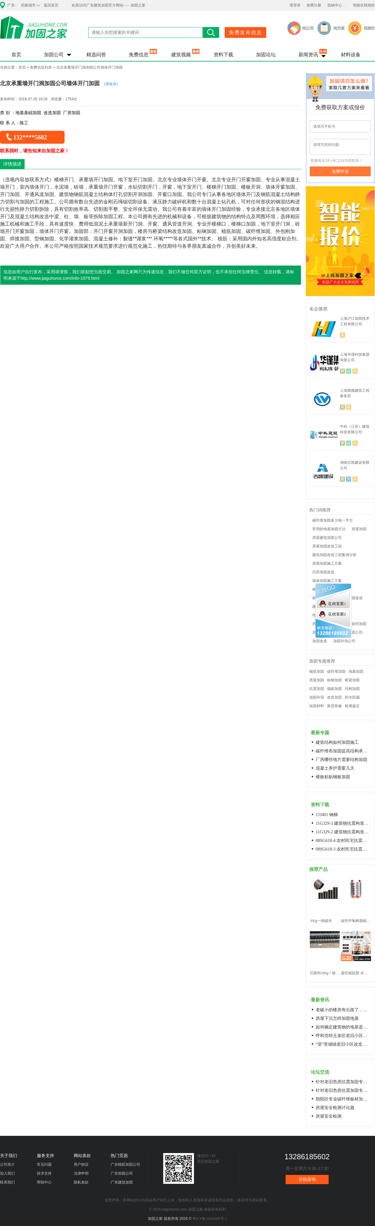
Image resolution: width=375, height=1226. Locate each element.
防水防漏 (352, 697)
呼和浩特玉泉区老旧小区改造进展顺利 (343, 1035)
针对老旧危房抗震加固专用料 (343, 1090)
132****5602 (30, 137)
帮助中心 (44, 1182)
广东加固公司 (122, 1173)
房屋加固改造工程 (327, 546)
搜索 (211, 32)
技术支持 (44, 1173)
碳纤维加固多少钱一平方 (332, 520)
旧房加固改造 (323, 572)
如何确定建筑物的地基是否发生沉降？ (343, 1027)
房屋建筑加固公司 (327, 537)
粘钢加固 (334, 680)
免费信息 (138, 54)
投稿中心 (334, 5)
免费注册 (313, 5)
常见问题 (44, 1164)
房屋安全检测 (328, 1116)
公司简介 (7, 1164)
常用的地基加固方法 (328, 529)
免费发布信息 (245, 32)
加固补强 (316, 697)
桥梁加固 (352, 680)
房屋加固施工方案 (327, 563)
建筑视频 (181, 54)
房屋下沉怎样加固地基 (337, 1018)
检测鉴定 (352, 706)
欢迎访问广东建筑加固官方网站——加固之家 (108, 5)
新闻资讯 (308, 54)
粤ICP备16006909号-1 (209, 1218)
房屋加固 (359, 529)
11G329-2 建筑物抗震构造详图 (343, 832)
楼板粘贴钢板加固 (333, 777)
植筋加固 (316, 671)
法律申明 (81, 1173)
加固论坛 (266, 54)
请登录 (295, 5)
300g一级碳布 (321, 921)
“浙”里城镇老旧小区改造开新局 (343, 1044)
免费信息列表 (41, 67)
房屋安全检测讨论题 (335, 1107)
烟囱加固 (334, 689)
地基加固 (356, 671)
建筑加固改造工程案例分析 (334, 555)
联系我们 (7, 1182)
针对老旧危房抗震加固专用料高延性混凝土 (343, 1082)
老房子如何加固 (353, 624)
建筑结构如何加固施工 (337, 742)
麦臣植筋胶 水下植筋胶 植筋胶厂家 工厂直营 (356, 973)
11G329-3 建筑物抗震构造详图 (343, 823)
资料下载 (223, 54)
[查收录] (111, 84)
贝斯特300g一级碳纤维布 (325, 973)
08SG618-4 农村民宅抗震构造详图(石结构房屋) (343, 840)
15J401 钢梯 (327, 814)
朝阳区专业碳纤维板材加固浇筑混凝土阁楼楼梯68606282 (343, 1099)
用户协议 (81, 1164)
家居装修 (334, 706)
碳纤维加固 (336, 671)
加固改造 (319, 641)
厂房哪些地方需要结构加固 (341, 759)
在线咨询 (307, 1179)
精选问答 (96, 54)
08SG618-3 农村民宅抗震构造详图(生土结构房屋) (343, 849)
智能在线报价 (364, 5)
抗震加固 (316, 689)
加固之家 (34, 31)
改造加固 (334, 697)
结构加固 (352, 689)
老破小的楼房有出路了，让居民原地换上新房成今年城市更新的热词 (343, 1010)
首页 (16, 54)
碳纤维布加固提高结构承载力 (343, 751)
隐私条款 (81, 1182)
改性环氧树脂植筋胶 (356, 921)
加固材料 (316, 706)
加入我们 (7, 1173)
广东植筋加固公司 (125, 1164)
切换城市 (28, 5)
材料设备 (351, 54)
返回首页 (51, 5)
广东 (11, 5)
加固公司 (54, 54)
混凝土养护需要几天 (335, 768)
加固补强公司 (344, 641)
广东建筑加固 (122, 1182)
